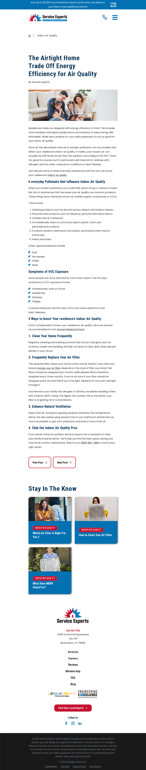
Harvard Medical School (70, 329)
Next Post (64, 462)
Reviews (73, 664)
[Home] (47, 17)
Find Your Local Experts (73, 707)
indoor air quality (57, 175)
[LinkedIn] (79, 723)
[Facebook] (66, 723)
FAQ (73, 677)
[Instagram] (73, 723)
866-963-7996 (73, 630)
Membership (73, 671)
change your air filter (49, 368)
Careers (73, 658)
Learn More (113, 5)
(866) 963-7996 (90, 442)
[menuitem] (51, 766)
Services (73, 652)
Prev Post (40, 462)
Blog (73, 684)
